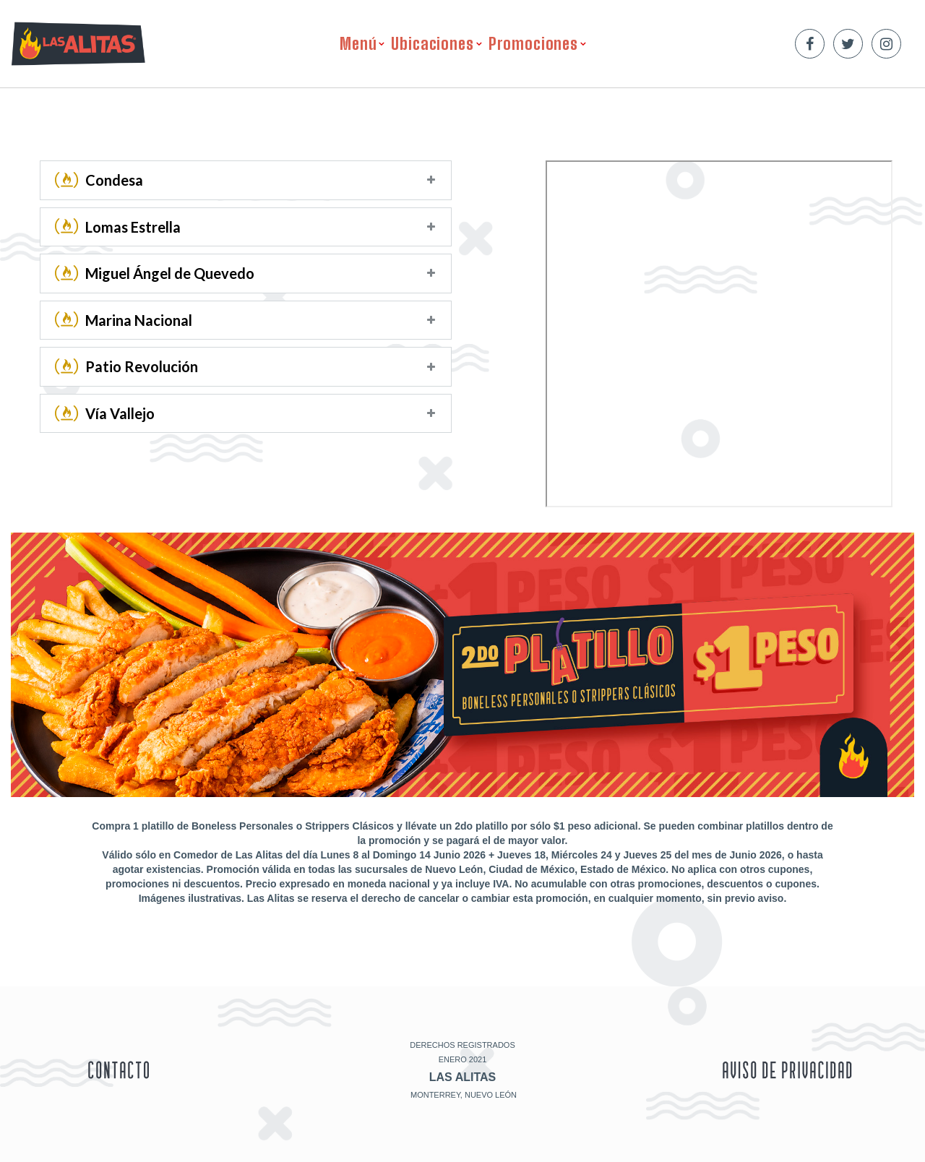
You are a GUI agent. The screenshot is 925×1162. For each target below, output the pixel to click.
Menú (358, 43)
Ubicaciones (432, 43)
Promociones (533, 43)
